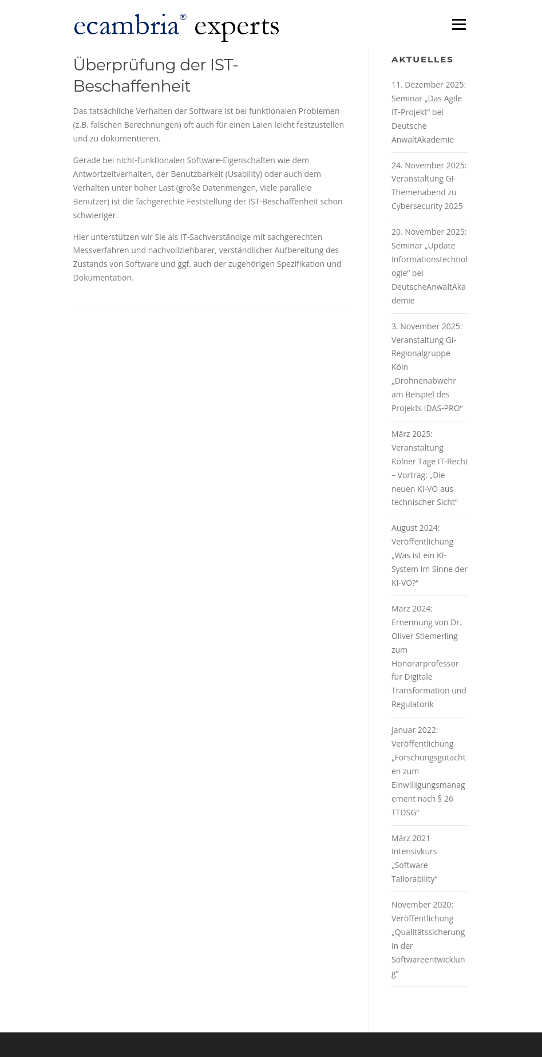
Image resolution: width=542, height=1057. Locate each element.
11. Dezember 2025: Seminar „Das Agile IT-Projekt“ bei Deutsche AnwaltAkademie (428, 112)
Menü (459, 24)
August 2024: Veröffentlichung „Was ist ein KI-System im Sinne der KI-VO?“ (429, 555)
